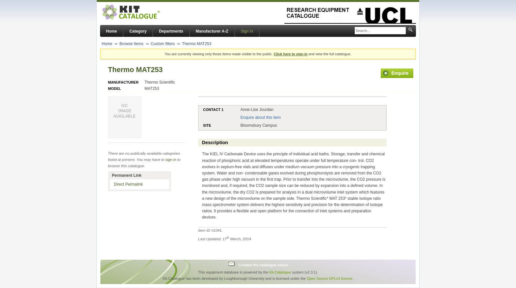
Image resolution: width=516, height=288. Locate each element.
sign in (171, 160)
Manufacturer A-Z (212, 31)
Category (137, 31)
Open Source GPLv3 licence (329, 278)
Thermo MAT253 (196, 43)
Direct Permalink (128, 184)
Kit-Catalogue (280, 272)
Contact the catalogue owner (263, 265)
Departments (171, 31)
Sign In (247, 31)
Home (111, 31)
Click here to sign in (291, 54)
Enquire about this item (260, 117)
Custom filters (163, 43)
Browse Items (131, 43)
